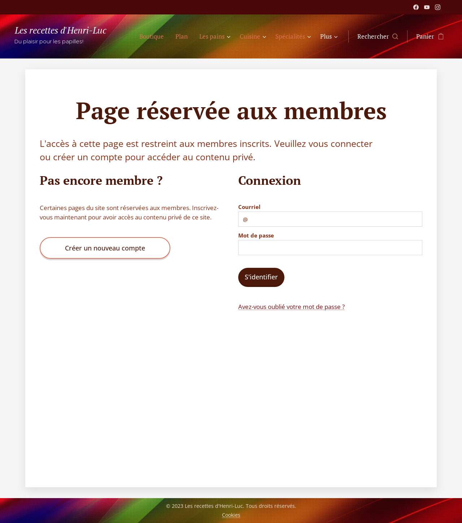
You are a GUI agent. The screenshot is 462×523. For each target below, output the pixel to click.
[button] (377, 36)
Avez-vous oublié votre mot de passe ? (291, 306)
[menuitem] (154, 36)
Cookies (231, 514)
